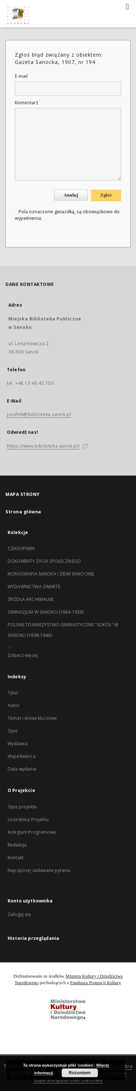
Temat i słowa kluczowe (32, 718)
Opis (13, 731)
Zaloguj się (19, 914)
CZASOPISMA (21, 548)
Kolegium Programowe (32, 832)
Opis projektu (22, 807)
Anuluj (70, 195)
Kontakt (16, 857)
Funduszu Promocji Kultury (95, 982)
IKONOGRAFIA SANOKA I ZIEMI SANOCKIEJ (51, 574)
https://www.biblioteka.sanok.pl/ (43, 446)
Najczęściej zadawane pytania (39, 870)
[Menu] (127, 6)
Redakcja (17, 845)
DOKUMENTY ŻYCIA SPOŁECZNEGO (44, 561)
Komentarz (27, 103)
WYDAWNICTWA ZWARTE (34, 586)
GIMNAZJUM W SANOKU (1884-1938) (46, 612)
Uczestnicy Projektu (28, 819)
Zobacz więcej (23, 655)
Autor (14, 705)
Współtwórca (22, 756)
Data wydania (22, 769)
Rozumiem (80, 1072)
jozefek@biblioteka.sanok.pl (39, 414)
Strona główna (23, 512)
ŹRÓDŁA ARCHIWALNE (31, 599)
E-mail (22, 76)
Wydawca (18, 743)
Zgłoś (106, 195)
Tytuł (13, 693)
